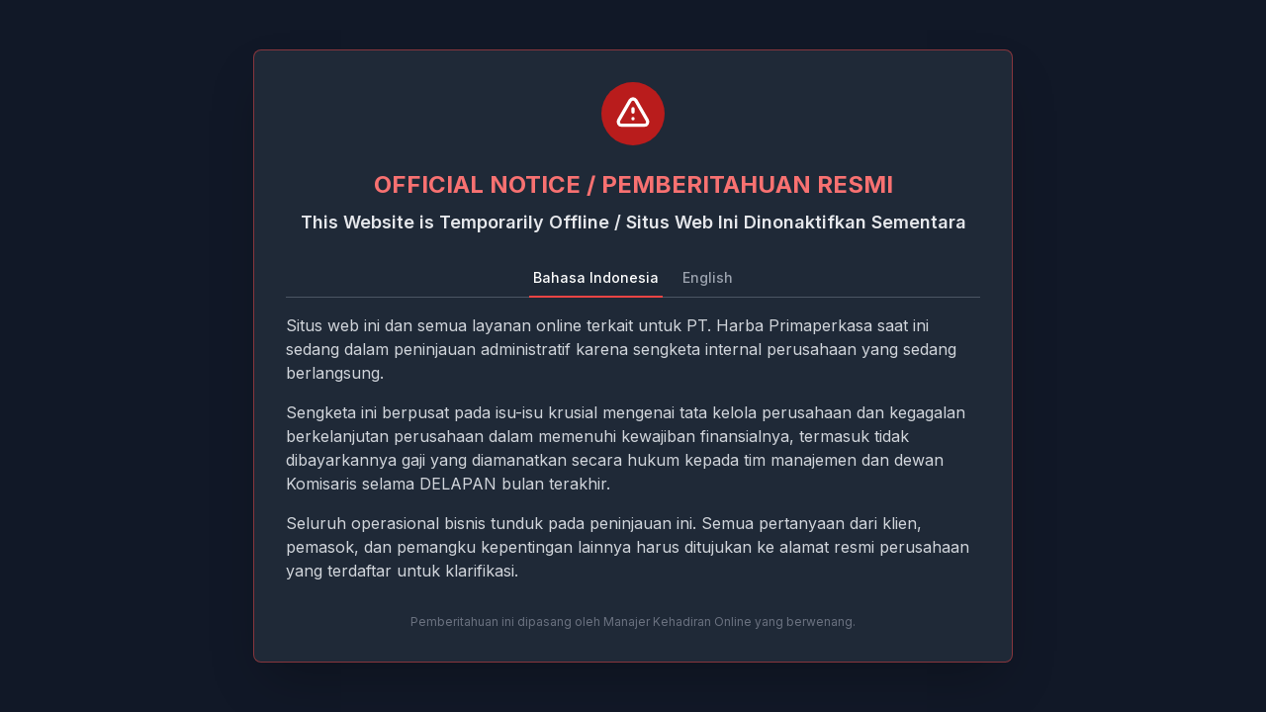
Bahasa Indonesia (596, 277)
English (707, 277)
